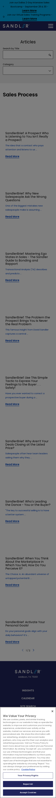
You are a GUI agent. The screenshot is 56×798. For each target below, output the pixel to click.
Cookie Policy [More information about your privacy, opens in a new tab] (28, 769)
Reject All (28, 784)
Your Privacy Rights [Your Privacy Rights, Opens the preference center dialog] (28, 775)
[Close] (52, 711)
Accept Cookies (28, 792)
